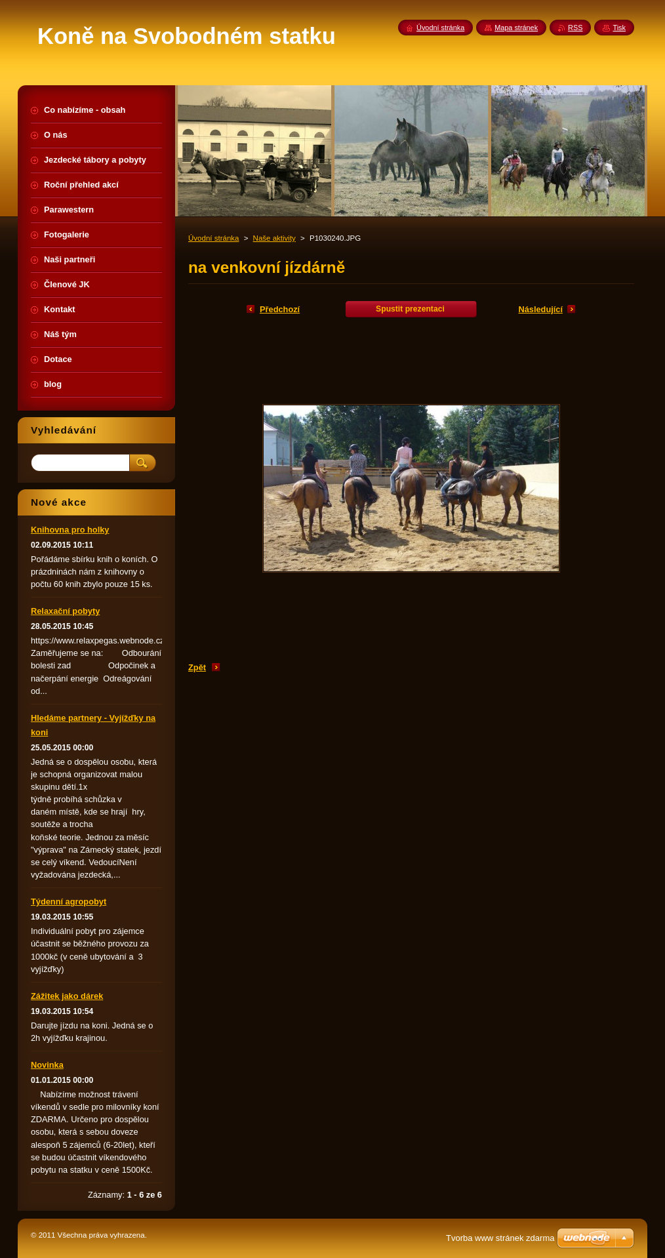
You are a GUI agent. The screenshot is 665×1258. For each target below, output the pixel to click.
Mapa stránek (516, 27)
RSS (575, 27)
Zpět (197, 667)
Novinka (47, 1065)
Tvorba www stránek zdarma (500, 1238)
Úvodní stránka (213, 238)
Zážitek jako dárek (67, 996)
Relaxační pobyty (65, 611)
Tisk (619, 27)
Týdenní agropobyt (68, 901)
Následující (540, 309)
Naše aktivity (274, 238)
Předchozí (280, 309)
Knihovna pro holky (70, 530)
